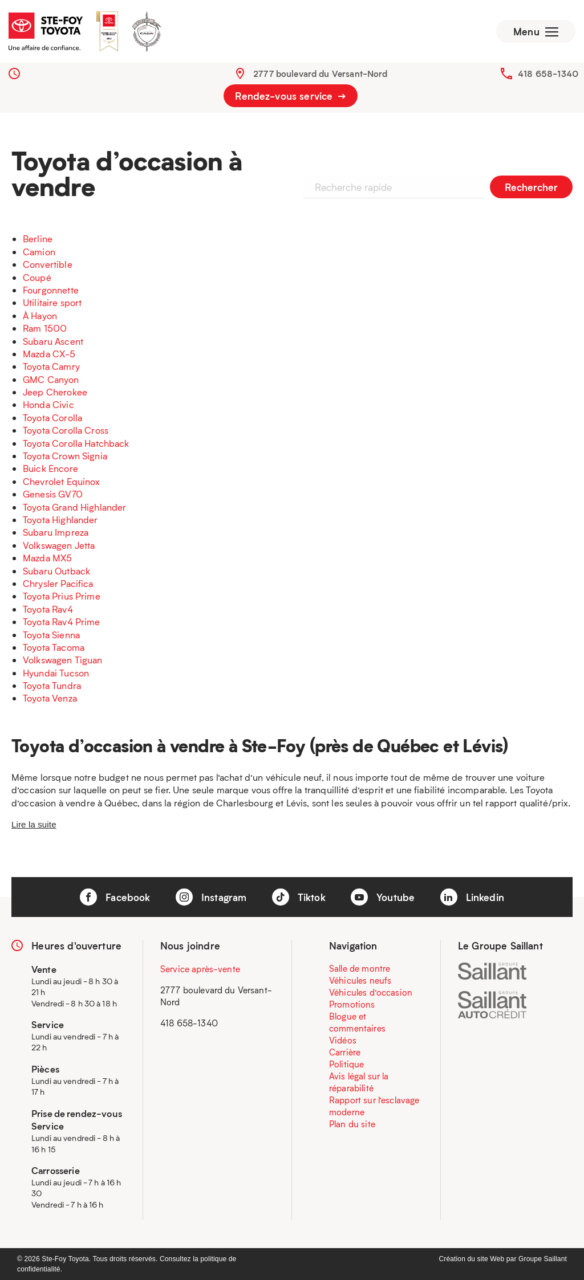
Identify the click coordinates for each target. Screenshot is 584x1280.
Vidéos (342, 1040)
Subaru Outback (56, 571)
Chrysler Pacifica (58, 583)
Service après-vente (200, 969)
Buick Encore (50, 468)
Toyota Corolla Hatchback (76, 443)
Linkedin (472, 897)
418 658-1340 (548, 73)
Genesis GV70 (53, 494)
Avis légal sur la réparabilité (359, 1082)
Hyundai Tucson (56, 673)
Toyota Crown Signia (65, 456)
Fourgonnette (51, 290)
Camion (39, 252)
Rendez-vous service (290, 96)
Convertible (47, 264)
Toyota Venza (50, 698)
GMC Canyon (51, 379)
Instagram (211, 897)
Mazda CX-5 (49, 354)
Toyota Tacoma (53, 647)
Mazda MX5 (47, 558)
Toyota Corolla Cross (65, 430)
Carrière (344, 1052)
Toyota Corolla (52, 417)
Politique (346, 1064)
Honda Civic (48, 404)
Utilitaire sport (52, 302)
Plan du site (352, 1124)
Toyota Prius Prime (61, 596)
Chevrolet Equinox (61, 481)
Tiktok (299, 897)
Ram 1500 (45, 328)
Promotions (352, 1004)
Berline (37, 238)
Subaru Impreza (55, 532)
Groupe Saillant (542, 1259)
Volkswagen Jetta (59, 545)
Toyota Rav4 (48, 609)
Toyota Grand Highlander (74, 507)
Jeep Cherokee (55, 392)
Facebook (115, 897)
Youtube (383, 897)
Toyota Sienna (51, 635)
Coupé (37, 277)
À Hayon (40, 315)
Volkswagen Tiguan (63, 660)
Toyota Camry (51, 366)
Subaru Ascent (53, 341)
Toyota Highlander (60, 519)
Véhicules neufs (360, 980)
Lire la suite (33, 824)
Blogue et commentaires (357, 1022)
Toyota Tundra (52, 685)
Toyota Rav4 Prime (61, 621)
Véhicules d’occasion (370, 992)
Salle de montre (359, 968)
